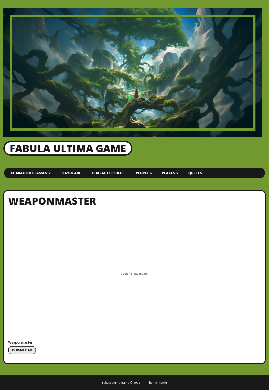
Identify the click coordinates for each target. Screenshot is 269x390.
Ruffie (162, 383)
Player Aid (70, 173)
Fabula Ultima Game (68, 148)
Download (22, 350)
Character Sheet (108, 173)
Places (168, 173)
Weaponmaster (20, 342)
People (142, 173)
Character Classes (29, 173)
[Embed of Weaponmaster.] (134, 274)
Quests (195, 173)
